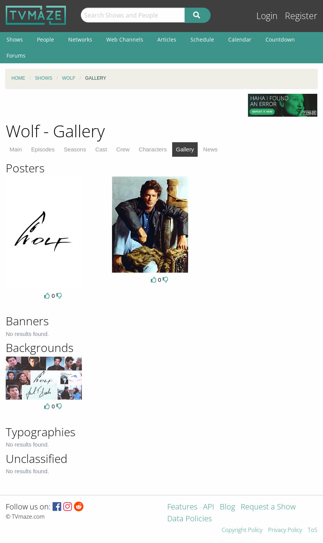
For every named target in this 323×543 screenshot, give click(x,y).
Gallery (185, 149)
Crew (123, 149)
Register (301, 16)
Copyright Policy (242, 530)
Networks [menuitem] (80, 39)
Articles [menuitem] (166, 39)
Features (182, 507)
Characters (152, 149)
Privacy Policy (285, 530)
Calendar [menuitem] (239, 39)
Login (267, 16)
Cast (101, 149)
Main (16, 149)
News (210, 149)
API (208, 507)
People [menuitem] (45, 39)
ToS (312, 530)
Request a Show (268, 507)
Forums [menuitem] (16, 55)
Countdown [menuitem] (280, 39)
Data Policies (189, 519)
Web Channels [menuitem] (124, 39)
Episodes (43, 149)
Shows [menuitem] (14, 39)
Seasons (75, 149)
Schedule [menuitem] (202, 39)
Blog (227, 507)
